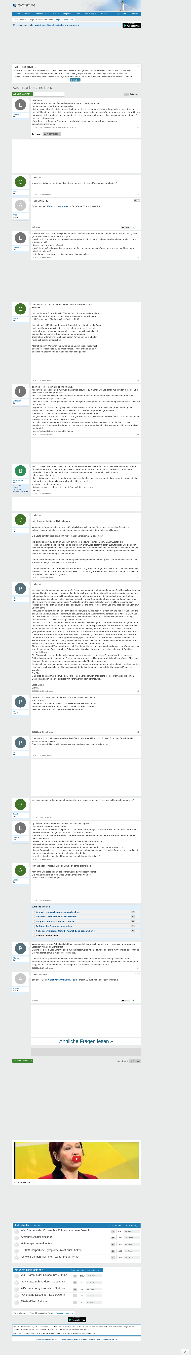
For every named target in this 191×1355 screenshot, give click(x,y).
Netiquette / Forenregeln (101, 1339)
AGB (89, 1339)
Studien (104, 14)
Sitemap (114, 1339)
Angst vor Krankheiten (64, 1313)
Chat (78, 14)
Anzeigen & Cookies (78, 1339)
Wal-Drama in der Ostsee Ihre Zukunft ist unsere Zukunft (55, 1230)
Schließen (75, 80)
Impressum (55, 1339)
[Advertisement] (86, 778)
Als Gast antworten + (22, 94)
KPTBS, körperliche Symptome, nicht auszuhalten (51, 1250)
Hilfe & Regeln (90, 14)
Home (17, 14)
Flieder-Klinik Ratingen (34, 1301)
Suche (56, 14)
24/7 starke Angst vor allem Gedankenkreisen (48, 1288)
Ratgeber (67, 14)
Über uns (46, 1339)
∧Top (185, 1352)
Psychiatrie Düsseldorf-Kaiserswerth (43, 1294)
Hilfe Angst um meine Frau (37, 1243)
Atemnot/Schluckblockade (36, 1236)
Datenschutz (65, 1339)
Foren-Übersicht (20, 1313)
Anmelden (134, 14)
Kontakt (39, 1339)
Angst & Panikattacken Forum (41, 1313)
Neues (27, 14)
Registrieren (121, 14)
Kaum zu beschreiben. (32, 87)
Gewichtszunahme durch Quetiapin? (43, 1281)
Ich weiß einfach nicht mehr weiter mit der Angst (50, 1256)
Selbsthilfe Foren (42, 14)
